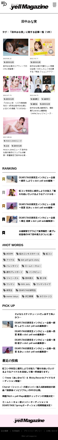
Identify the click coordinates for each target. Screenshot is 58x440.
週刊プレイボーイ (14, 272)
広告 (7, 146)
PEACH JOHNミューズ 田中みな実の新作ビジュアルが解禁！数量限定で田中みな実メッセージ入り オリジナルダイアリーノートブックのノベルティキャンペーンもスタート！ (15, 152)
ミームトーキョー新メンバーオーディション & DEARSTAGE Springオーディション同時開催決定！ (27, 404)
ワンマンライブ (43, 284)
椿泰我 (35, 104)
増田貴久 (36, 99)
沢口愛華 (29, 296)
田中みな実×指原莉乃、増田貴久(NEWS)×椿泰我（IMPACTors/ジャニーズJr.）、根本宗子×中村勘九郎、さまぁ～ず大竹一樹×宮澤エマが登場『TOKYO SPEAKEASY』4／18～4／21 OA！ (42, 111)
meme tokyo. (12, 296)
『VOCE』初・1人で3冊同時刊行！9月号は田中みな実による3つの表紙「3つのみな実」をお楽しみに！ (15, 106)
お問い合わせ (51, 431)
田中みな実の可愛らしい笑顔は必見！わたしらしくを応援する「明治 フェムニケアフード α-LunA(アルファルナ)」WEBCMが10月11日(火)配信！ (42, 69)
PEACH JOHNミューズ (13, 141)
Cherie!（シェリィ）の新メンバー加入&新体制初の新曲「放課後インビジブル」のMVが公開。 (28, 388)
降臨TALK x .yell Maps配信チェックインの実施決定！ (28, 396)
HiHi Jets (25, 284)
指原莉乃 (47, 99)
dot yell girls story (30, 259)
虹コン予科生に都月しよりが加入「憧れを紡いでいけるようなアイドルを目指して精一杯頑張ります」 (28, 370)
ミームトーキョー (33, 266)
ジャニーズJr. (12, 278)
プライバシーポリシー (33, 431)
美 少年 (43, 278)
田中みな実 (10, 62)
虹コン (49, 253)
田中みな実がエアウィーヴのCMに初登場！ (15, 67)
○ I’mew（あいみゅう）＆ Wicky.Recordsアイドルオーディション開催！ (28, 379)
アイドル (10, 259)
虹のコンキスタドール (29, 253)
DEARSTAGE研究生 (27, 290)
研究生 (9, 290)
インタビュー (35, 272)
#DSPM (9, 253)
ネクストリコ (46, 296)
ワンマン (10, 284)
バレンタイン (12, 266)
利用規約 (16, 431)
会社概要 (4, 431)
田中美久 (29, 278)
